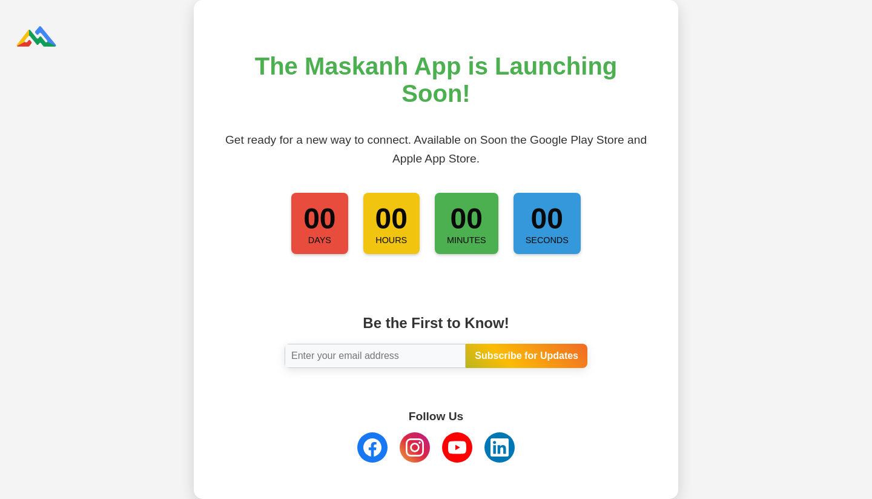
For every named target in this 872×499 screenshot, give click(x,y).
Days (319, 240)
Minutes (466, 240)
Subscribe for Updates (526, 355)
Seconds (547, 240)
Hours (391, 240)
